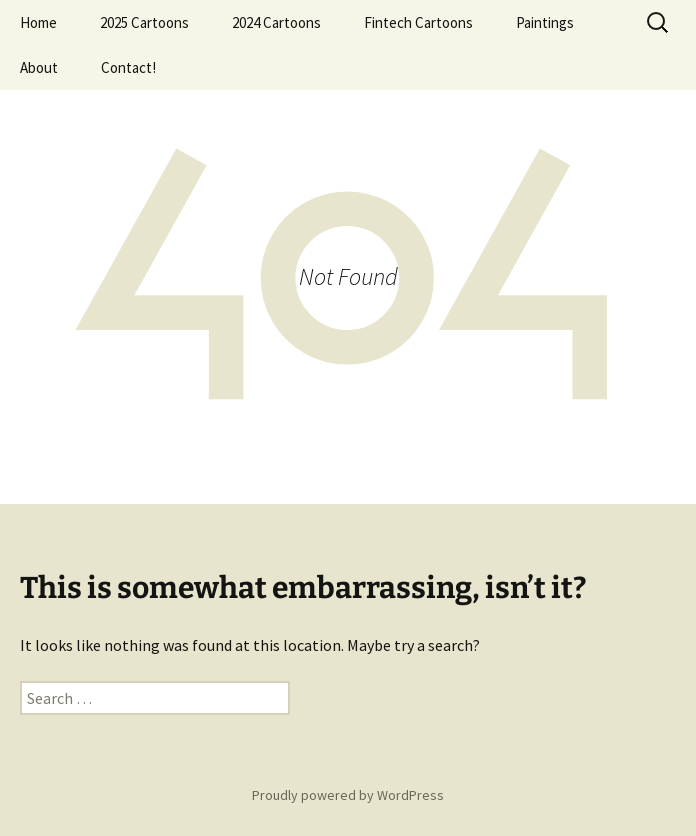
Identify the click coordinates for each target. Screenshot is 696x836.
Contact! (128, 67)
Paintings (545, 22)
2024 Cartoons (276, 22)
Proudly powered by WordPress (348, 795)
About (39, 67)
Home (38, 22)
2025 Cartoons (144, 22)
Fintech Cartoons (418, 22)
